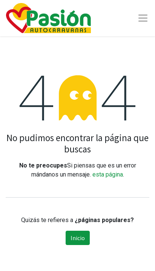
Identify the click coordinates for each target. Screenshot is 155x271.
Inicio (78, 238)
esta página (107, 174)
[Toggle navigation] (143, 18)
